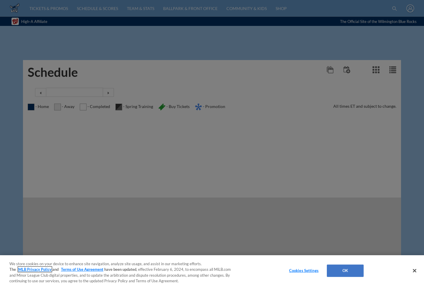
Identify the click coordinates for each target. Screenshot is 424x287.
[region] (212, 271)
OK (345, 270)
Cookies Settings (304, 270)
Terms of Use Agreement (82, 269)
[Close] (414, 270)
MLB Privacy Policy (35, 269)
